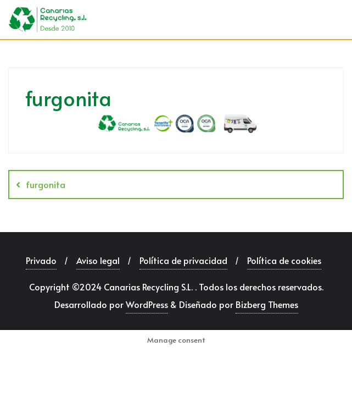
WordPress (147, 304)
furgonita (45, 184)
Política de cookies (284, 260)
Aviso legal (98, 260)
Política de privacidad (183, 260)
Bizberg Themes (267, 304)
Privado (41, 260)
